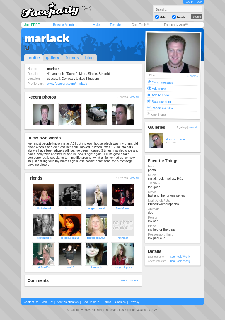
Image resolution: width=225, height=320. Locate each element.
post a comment (129, 280)
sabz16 (70, 267)
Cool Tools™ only (180, 256)
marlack (46, 38)
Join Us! (47, 302)
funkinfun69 (123, 208)
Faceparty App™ (176, 24)
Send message (162, 82)
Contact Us (31, 302)
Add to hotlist (161, 95)
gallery (52, 57)
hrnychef (123, 237)
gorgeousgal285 (70, 237)
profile (33, 57)
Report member (162, 108)
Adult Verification (68, 302)
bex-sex (70, 208)
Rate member (161, 101)
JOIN (199, 2)
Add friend (159, 88)
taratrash (96, 267)
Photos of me (175, 139)
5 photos (193, 76)
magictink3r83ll (96, 208)
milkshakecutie (43, 208)
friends (72, 57)
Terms (107, 302)
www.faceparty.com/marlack (67, 83)
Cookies (120, 302)
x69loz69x (44, 267)
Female (115, 24)
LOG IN (189, 2)
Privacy (134, 302)
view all (134, 97)
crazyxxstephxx (123, 267)
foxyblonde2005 (96, 237)
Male (96, 24)
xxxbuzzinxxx (43, 237)
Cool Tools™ (141, 24)
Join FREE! (32, 24)
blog (89, 57)
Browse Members (65, 24)
